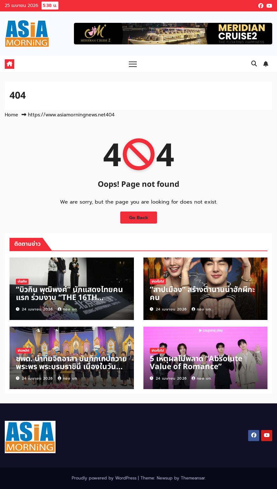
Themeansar (193, 478)
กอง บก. (68, 309)
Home (11, 114)
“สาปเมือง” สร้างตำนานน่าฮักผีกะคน (202, 293)
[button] (254, 63)
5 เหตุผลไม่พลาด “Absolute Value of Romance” (196, 363)
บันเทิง (22, 281)
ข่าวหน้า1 (23, 350)
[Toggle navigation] (133, 64)
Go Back (138, 217)
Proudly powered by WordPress (105, 478)
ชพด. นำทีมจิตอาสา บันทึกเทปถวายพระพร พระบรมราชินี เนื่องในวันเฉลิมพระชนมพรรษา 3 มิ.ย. (71, 367)
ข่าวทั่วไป (158, 281)
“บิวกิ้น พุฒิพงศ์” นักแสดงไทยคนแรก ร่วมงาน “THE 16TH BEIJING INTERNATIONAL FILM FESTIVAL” (69, 301)
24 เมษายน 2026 (38, 309)
